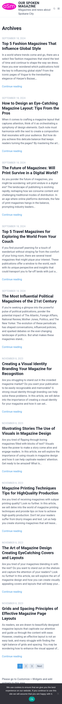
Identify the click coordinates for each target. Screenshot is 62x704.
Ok (31, 699)
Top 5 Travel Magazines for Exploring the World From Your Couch (29, 236)
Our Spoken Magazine (28, 4)
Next (39, 666)
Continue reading (12, 86)
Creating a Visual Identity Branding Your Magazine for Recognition (27, 369)
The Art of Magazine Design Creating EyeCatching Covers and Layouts (28, 553)
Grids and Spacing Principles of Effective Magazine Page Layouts (30, 613)
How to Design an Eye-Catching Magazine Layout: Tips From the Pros (30, 108)
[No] (58, 693)
